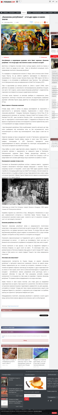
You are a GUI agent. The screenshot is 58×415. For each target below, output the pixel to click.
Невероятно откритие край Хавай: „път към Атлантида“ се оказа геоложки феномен (39, 362)
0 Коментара (44, 57)
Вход (25, 340)
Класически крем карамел (31, 392)
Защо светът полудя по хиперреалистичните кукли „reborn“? (9, 361)
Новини (24, 12)
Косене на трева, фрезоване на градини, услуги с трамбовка (15, 401)
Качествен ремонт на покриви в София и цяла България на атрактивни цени (16, 391)
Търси (26, 399)
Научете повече (38, 411)
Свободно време (37, 12)
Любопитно (6, 57)
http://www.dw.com (13, 306)
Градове (50, 12)
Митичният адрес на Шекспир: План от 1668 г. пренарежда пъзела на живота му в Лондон (25, 362)
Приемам (54, 412)
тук (3, 337)
